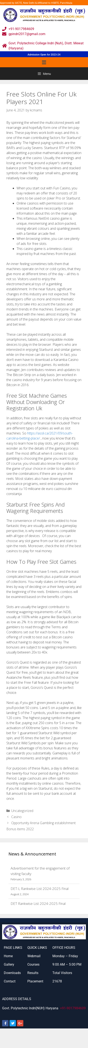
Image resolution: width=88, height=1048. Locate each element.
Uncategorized (22, 810)
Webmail (34, 956)
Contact (9, 981)
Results (32, 973)
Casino (16, 816)
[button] (43, 62)
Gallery (9, 964)
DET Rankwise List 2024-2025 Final (38, 903)
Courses (33, 964)
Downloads (12, 973)
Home (8, 956)
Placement (35, 981)
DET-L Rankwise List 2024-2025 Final (39, 888)
